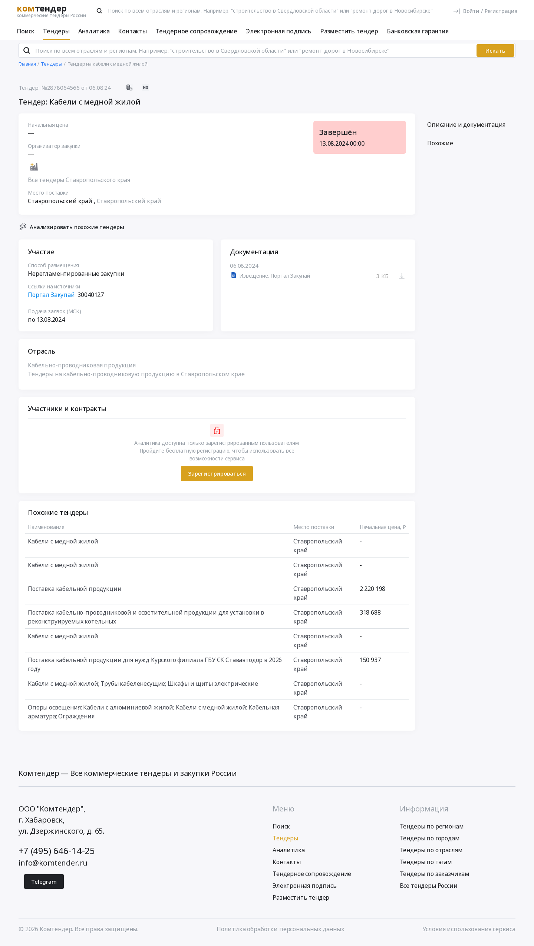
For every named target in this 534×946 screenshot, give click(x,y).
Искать (495, 53)
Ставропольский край (129, 204)
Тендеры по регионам (432, 830)
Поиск (25, 31)
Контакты (132, 31)
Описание (466, 128)
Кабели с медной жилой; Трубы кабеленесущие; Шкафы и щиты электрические (143, 686)
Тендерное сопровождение (196, 31)
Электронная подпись (279, 31)
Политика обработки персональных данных (280, 932)
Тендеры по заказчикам (435, 877)
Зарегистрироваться (217, 476)
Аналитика (94, 31)
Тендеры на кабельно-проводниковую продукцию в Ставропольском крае (136, 377)
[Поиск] (99, 11)
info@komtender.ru (53, 866)
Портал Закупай (51, 298)
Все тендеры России (429, 889)
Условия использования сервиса (468, 932)
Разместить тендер (349, 31)
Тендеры (56, 31)
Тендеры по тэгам (426, 865)
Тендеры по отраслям (431, 853)
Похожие (440, 146)
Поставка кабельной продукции (75, 592)
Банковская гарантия (418, 31)
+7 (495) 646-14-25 (57, 854)
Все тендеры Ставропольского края (79, 183)
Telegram (44, 885)
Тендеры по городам (430, 841)
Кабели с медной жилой (63, 544)
